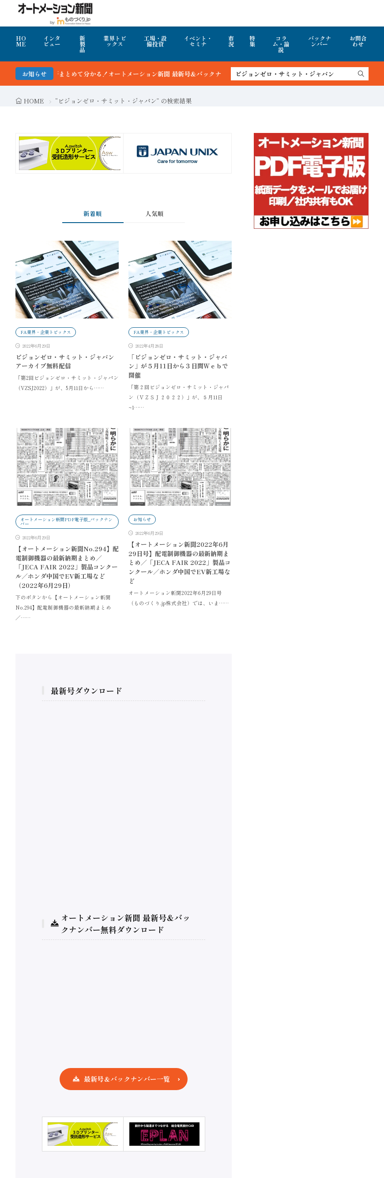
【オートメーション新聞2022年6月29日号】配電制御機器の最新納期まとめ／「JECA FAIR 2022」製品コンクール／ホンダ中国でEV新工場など (179, 563)
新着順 (92, 213)
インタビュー (51, 41)
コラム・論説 (281, 44)
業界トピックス (114, 41)
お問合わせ (358, 41)
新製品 (82, 44)
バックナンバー (319, 41)
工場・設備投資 (155, 41)
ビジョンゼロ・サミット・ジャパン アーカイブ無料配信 (64, 361)
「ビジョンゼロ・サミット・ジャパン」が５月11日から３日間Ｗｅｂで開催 (178, 366)
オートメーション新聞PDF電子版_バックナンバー (66, 521)
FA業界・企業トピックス (45, 332)
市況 (231, 41)
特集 (252, 41)
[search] (361, 73)
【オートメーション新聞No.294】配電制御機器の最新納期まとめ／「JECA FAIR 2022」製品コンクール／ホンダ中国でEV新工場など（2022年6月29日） (67, 567)
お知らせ (142, 519)
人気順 (154, 213)
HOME (21, 41)
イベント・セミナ (198, 41)
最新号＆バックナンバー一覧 (127, 1078)
